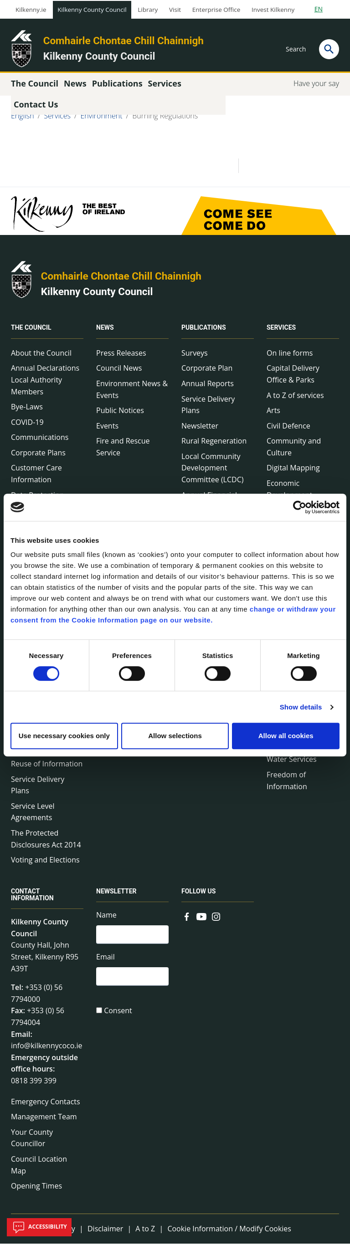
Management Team (44, 1123)
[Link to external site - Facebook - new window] (186, 922)
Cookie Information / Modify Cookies (229, 1235)
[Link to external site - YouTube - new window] (201, 922)
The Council (31, 334)
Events (107, 432)
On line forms (290, 359)
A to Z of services (295, 401)
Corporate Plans (38, 459)
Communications (39, 444)
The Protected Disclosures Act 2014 (46, 845)
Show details (301, 707)
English (22, 122)
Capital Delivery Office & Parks (293, 380)
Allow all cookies (286, 736)
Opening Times (36, 1192)
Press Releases (121, 359)
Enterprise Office (216, 9)
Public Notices (120, 417)
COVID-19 (27, 428)
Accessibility (39, 1227)
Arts (273, 417)
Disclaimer (105, 1235)
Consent (118, 1020)
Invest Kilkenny (273, 9)
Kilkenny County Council (91, 9)
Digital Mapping (293, 474)
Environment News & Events (132, 396)
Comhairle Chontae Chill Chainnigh (123, 40)
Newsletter (199, 432)
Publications (203, 334)
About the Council (41, 359)
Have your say (316, 90)
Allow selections (175, 736)
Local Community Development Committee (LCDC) (212, 474)
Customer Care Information (36, 480)
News (105, 334)
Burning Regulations (165, 122)
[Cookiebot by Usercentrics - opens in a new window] (300, 507)
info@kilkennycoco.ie (46, 1052)
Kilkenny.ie (30, 9)
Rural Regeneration (214, 447)
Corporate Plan (206, 374)
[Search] (329, 49)
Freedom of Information (287, 787)
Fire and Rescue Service (123, 453)
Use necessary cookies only (64, 736)
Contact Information (32, 901)
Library (148, 9)
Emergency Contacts (45, 1107)
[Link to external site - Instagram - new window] (216, 922)
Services (57, 122)
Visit (175, 9)
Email (105, 964)
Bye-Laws (27, 413)
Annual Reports (207, 390)
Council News (119, 374)
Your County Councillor (32, 1144)
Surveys (194, 359)
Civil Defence (288, 432)
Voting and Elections (45, 866)
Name (106, 921)
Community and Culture (294, 453)
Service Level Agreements (32, 818)
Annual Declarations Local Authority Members (45, 386)
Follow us (198, 897)
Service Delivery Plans (37, 791)
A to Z (145, 1235)
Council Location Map (39, 1171)
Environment (102, 122)
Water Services (292, 765)
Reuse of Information (46, 770)
